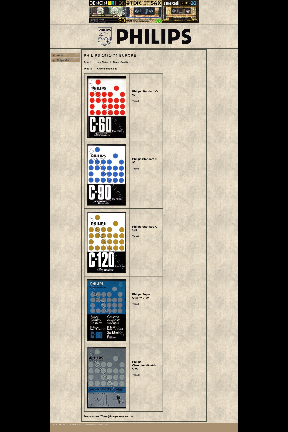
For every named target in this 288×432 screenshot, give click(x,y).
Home (59, 55)
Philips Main (63, 60)
